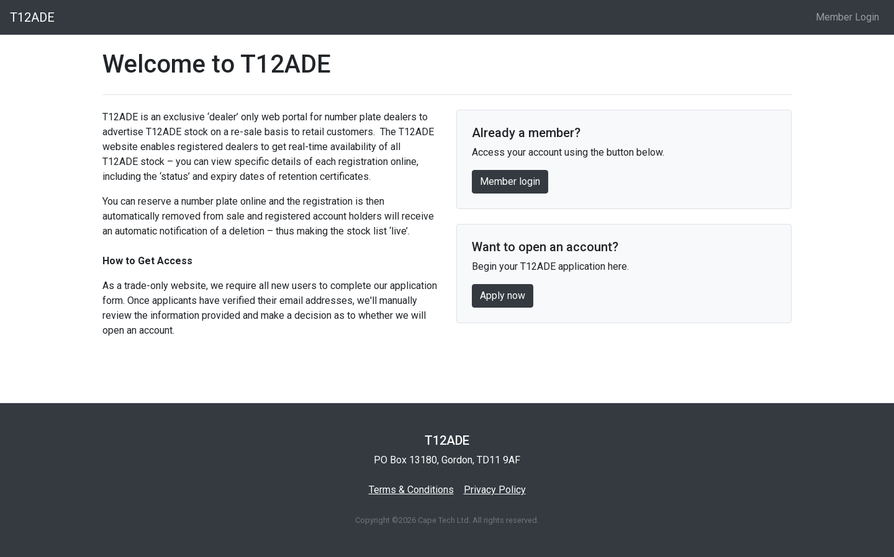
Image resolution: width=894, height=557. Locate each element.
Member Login (847, 17)
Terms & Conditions (411, 490)
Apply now (502, 295)
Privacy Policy (495, 490)
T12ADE (32, 17)
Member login (510, 181)
